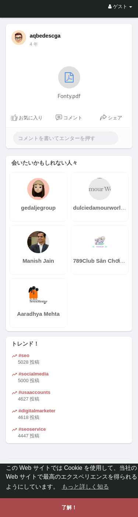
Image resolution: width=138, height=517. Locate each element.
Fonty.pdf (69, 82)
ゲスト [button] (120, 6)
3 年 (34, 44)
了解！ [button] (69, 507)
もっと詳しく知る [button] (85, 486)
